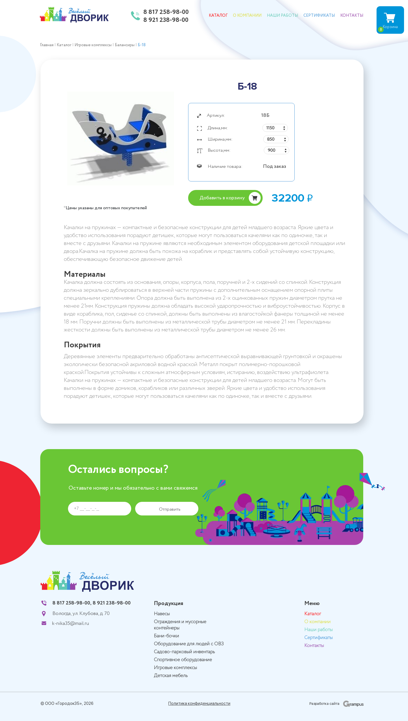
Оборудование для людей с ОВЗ (189, 644)
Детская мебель (171, 675)
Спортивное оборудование (183, 659)
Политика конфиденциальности (199, 703)
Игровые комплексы (175, 667)
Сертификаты (319, 15)
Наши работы (282, 15)
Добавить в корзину (222, 198)
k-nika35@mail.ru (70, 623)
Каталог (218, 15)
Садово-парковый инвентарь (184, 652)
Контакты (351, 15)
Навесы (162, 614)
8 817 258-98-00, (72, 603)
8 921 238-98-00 (165, 20)
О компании (247, 15)
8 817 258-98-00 (166, 12)
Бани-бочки (166, 636)
